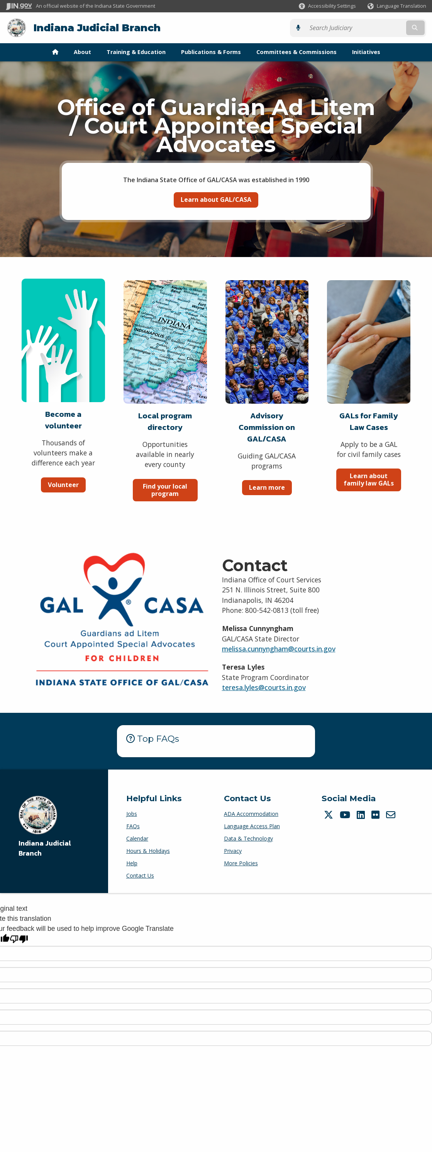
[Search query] (375, 27)
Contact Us (140, 875)
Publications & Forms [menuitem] (211, 51)
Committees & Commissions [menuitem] (296, 51)
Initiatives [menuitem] (366, 51)
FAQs (133, 825)
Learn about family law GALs (369, 479)
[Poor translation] (19, 939)
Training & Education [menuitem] (136, 51)
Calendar (137, 838)
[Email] (391, 814)
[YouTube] (346, 814)
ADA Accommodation (251, 813)
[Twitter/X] (329, 814)
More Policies (241, 862)
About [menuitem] (82, 51)
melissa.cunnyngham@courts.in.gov (278, 648)
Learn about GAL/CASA (216, 199)
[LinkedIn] (362, 814)
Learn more (267, 487)
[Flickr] (376, 814)
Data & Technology (248, 838)
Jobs (131, 813)
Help (131, 862)
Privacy (233, 850)
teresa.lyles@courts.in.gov (264, 687)
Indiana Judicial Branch (96, 28)
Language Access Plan (252, 825)
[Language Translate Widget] (396, 6)
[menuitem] (55, 52)
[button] (327, 6)
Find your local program (165, 489)
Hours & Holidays (148, 850)
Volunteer (63, 484)
